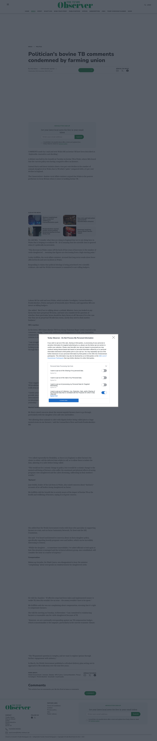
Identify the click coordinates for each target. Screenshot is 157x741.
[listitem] (78, 366)
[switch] (104, 370)
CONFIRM (64, 400)
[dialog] (78, 370)
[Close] (114, 338)
